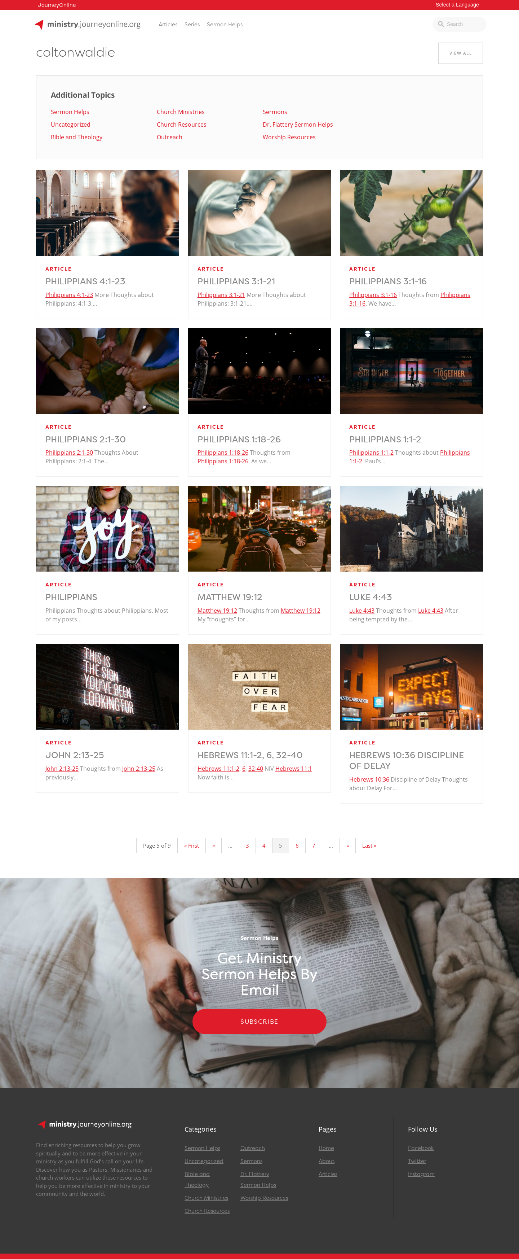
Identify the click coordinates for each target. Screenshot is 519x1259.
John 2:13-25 (74, 755)
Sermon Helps (225, 24)
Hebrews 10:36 (369, 779)
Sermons (275, 112)
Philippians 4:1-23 (85, 281)
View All (460, 53)
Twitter (417, 1161)
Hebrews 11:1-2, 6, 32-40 (250, 755)
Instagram (421, 1174)
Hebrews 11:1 (293, 769)
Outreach (169, 137)
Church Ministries (181, 112)
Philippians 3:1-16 (388, 281)
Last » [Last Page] (369, 845)
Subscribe (259, 1022)
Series (192, 24)
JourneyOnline (57, 5)
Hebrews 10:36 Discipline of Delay (406, 760)
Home (326, 1148)
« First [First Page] (191, 845)
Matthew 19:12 (230, 597)
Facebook (421, 1148)
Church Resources (182, 124)
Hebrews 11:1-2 (218, 769)
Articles (168, 24)
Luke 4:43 (370, 597)
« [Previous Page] (213, 845)
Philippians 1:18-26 (239, 439)
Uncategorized (70, 124)
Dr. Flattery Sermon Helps (298, 124)
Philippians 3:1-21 (236, 281)
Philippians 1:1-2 (385, 439)
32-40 (255, 769)
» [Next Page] (347, 845)
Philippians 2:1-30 (85, 439)
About (326, 1161)
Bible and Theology (76, 137)
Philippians (71, 597)
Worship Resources (289, 137)
